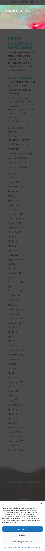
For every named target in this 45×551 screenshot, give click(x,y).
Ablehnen (22, 535)
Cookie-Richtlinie (10, 547)
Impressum (36, 547)
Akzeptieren (23, 529)
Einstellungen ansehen (22, 542)
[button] (41, 503)
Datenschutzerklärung (24, 547)
